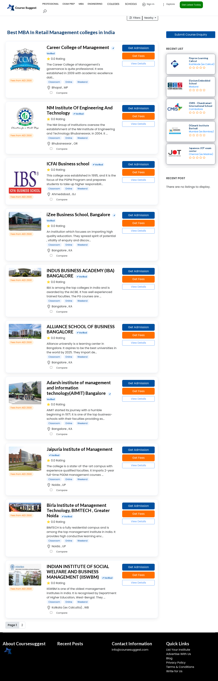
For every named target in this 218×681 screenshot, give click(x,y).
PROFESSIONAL (50, 4)
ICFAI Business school (68, 163)
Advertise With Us (178, 654)
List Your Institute (178, 650)
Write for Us (174, 671)
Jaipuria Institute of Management (79, 449)
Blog (169, 658)
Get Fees (138, 56)
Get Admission (138, 48)
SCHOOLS (131, 4)
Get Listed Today (191, 4)
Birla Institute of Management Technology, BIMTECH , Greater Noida (78, 510)
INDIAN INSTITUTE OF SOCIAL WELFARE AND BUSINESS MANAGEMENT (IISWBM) (78, 572)
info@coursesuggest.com (130, 650)
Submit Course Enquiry (191, 34)
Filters (134, 18)
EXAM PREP (69, 4)
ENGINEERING (95, 4)
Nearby (149, 18)
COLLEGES (113, 4)
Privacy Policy (176, 663)
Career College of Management (78, 47)
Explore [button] (168, 4)
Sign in (148, 4)
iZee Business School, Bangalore (78, 214)
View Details (138, 63)
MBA (81, 4)
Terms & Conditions (180, 667)
